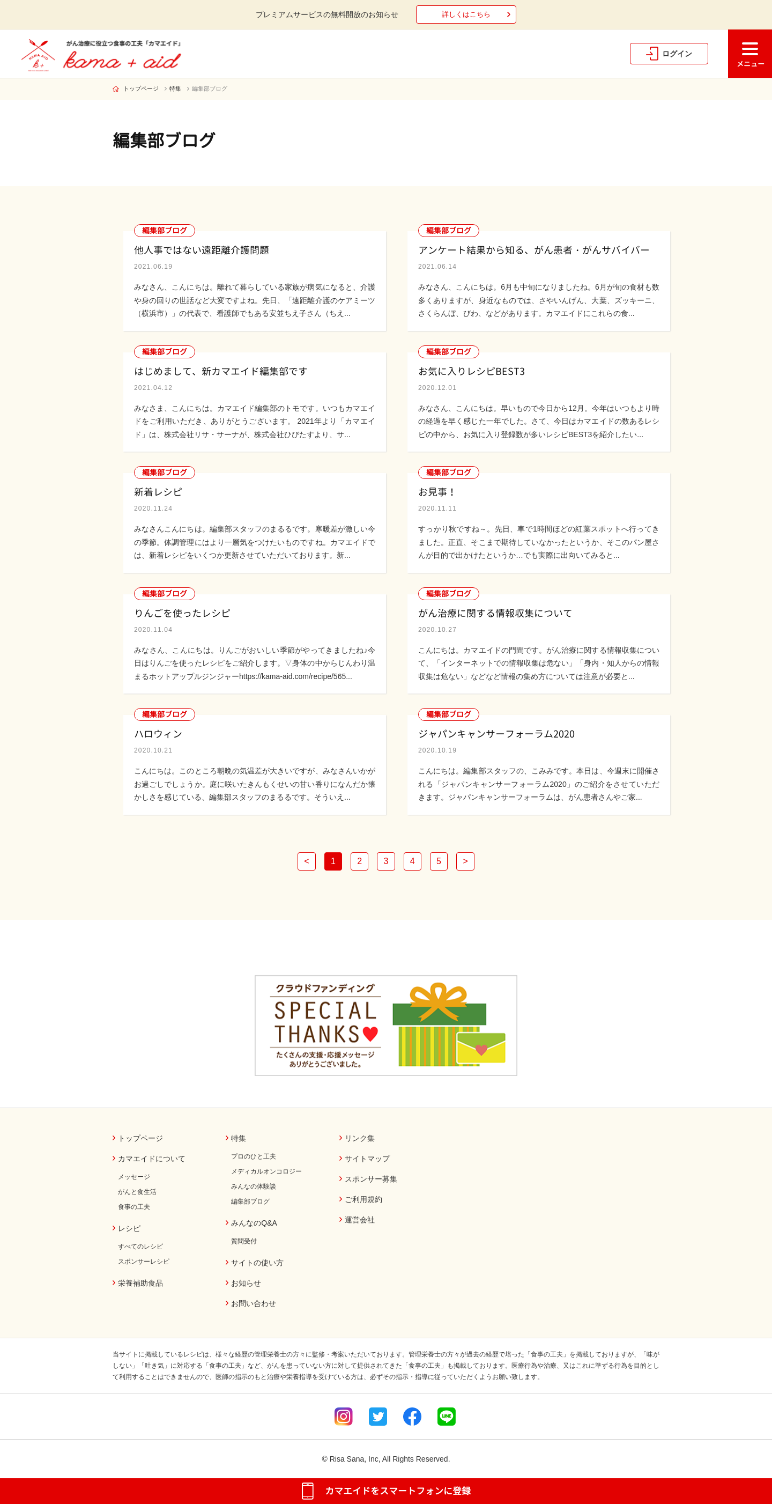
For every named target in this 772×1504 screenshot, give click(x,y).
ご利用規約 (363, 1199)
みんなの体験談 (253, 1186)
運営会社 (360, 1219)
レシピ (129, 1228)
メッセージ (134, 1177)
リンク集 (360, 1138)
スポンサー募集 (371, 1179)
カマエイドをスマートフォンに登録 (398, 1491)
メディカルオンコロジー (266, 1171)
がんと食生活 (137, 1192)
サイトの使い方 (257, 1262)
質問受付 (244, 1241)
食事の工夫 (134, 1207)
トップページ (141, 88)
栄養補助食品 (140, 1283)
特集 (175, 88)
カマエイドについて (151, 1158)
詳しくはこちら (466, 14)
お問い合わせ (253, 1303)
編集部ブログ (209, 88)
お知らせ (246, 1283)
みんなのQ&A (254, 1223)
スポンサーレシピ (143, 1261)
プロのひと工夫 (253, 1156)
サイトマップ (367, 1158)
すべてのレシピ (140, 1246)
